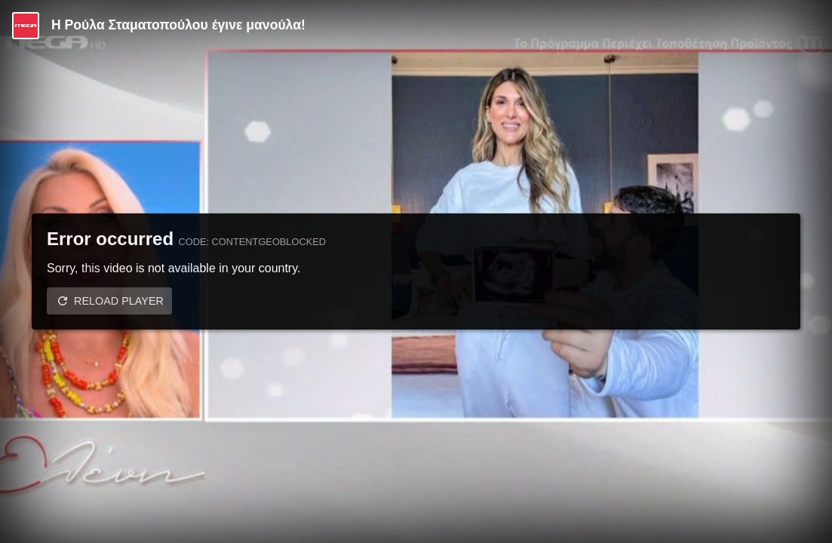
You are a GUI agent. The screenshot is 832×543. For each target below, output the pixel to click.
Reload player (119, 301)
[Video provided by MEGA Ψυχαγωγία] (25, 25)
